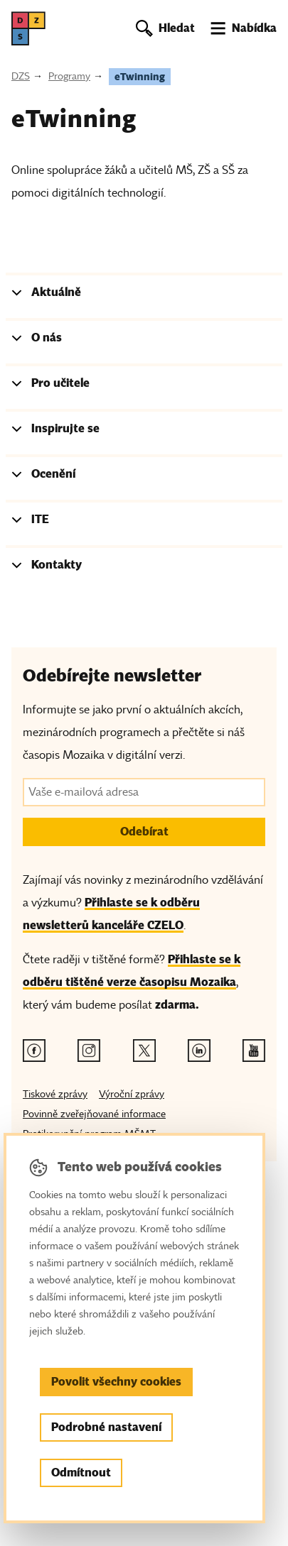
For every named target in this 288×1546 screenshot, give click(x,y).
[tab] (144, 295)
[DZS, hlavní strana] (28, 28)
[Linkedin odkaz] (199, 1050)
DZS (20, 76)
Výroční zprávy (131, 1094)
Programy (69, 76)
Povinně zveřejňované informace (94, 1114)
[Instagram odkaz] (89, 1050)
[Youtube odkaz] (253, 1050)
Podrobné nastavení (106, 1427)
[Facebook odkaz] (34, 1050)
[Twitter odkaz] (144, 1050)
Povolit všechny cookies (116, 1381)
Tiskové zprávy (55, 1094)
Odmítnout (81, 1472)
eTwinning (139, 76)
